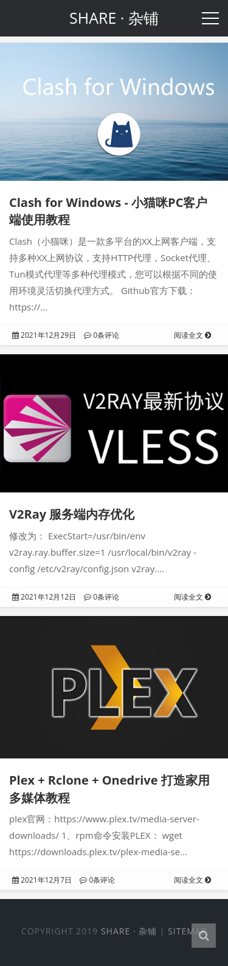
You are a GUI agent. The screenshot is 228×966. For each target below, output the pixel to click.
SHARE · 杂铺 (129, 931)
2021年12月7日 (42, 880)
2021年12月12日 (44, 597)
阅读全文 (192, 335)
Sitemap (187, 931)
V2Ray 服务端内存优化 (71, 514)
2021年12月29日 (44, 335)
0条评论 (101, 335)
